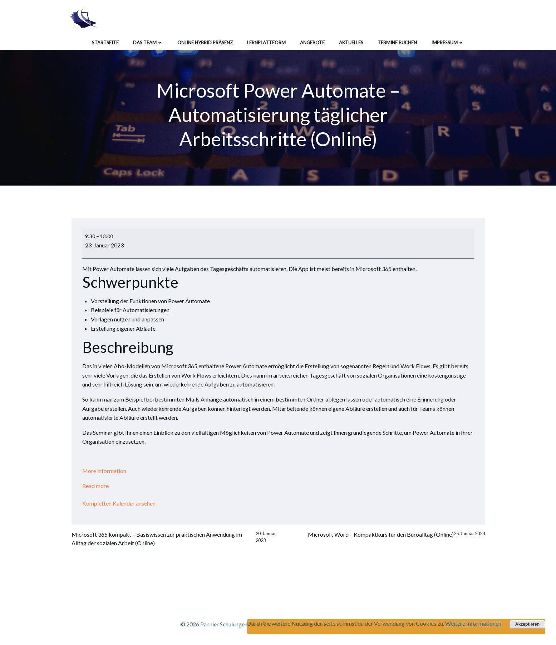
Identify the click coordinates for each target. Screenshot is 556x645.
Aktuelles (351, 42)
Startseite (105, 42)
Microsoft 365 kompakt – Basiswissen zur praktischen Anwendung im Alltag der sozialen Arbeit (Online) (175, 538)
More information (104, 470)
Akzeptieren (527, 624)
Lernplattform (266, 42)
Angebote (312, 42)
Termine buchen (397, 42)
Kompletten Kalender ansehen (119, 503)
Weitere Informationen (473, 623)
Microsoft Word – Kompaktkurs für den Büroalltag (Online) (396, 534)
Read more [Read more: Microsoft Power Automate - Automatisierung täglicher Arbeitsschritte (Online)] (95, 485)
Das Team (148, 42)
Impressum (447, 42)
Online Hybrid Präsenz (205, 42)
